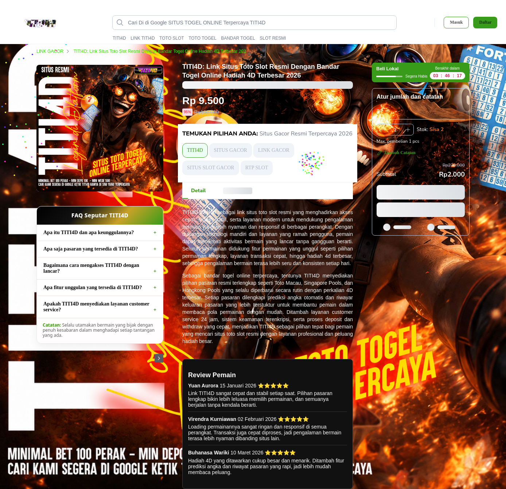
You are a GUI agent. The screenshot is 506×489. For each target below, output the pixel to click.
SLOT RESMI (273, 38)
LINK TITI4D (143, 38)
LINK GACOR (54, 51)
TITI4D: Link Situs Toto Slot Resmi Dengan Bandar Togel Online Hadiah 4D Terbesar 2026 (165, 51)
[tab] (198, 191)
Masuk (456, 22)
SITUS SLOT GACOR (210, 167)
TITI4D (119, 38)
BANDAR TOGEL (238, 38)
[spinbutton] (395, 129)
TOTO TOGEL (202, 38)
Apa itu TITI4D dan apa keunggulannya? (88, 232)
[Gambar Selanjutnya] (159, 358)
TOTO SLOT (171, 38)
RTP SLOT (256, 167)
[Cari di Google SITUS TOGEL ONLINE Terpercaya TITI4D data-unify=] (260, 22)
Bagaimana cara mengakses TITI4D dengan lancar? (91, 268)
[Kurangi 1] (382, 129)
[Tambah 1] (408, 129)
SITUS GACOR (230, 150)
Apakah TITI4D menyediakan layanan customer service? (96, 306)
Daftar (485, 22)
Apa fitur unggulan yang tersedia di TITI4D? (92, 287)
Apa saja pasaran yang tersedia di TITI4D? (90, 249)
